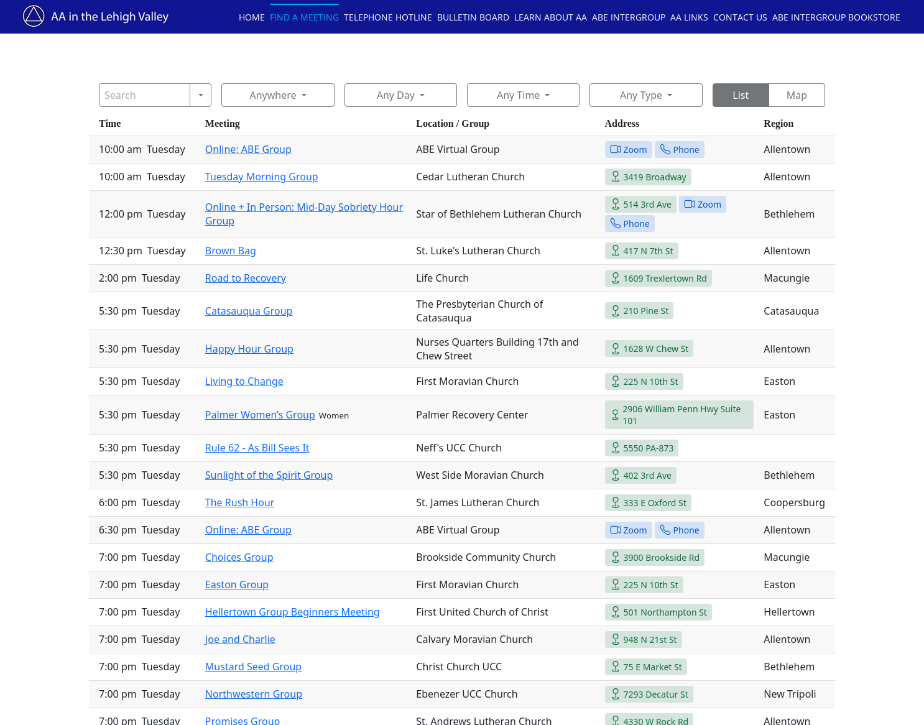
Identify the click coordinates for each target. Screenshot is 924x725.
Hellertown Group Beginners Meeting (292, 612)
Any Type (641, 95)
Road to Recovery (245, 278)
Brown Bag (230, 250)
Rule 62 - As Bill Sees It (257, 448)
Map (797, 95)
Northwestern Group (253, 694)
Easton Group (237, 584)
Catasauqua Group (249, 311)
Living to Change (244, 381)
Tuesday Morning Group (261, 176)
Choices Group (239, 557)
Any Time (518, 95)
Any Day (396, 95)
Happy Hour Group (249, 349)
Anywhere (272, 95)
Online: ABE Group (248, 149)
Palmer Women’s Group (260, 415)
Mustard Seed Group (253, 666)
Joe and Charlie (240, 639)
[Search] (144, 95)
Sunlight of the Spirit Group (269, 475)
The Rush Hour (240, 502)
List (740, 95)
